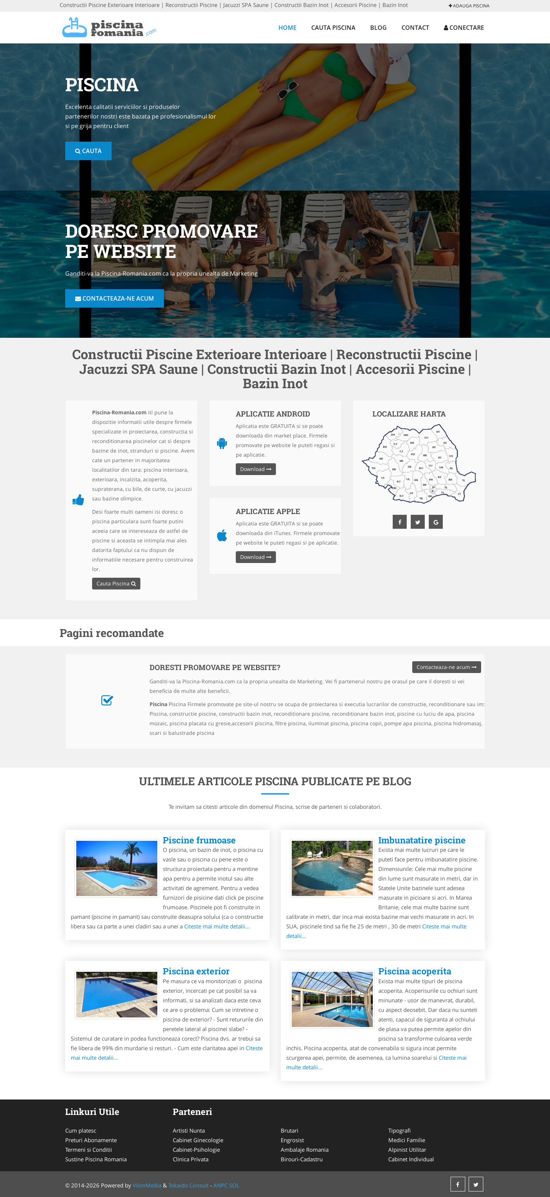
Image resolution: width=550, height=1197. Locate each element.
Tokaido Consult (188, 1185)
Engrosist (292, 1140)
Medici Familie (406, 1140)
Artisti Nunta (189, 1130)
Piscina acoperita (414, 971)
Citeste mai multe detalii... (217, 926)
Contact (415, 28)
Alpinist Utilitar (407, 1149)
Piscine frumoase (199, 840)
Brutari (289, 1130)
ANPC (220, 1185)
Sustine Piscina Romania (96, 1159)
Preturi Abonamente (91, 1140)
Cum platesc (80, 1130)
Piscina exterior (196, 971)
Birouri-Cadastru (302, 1159)
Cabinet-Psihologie (196, 1149)
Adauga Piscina (469, 6)
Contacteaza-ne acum (114, 298)
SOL (234, 1185)
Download (256, 468)
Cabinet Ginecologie (198, 1140)
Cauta (88, 151)
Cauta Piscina (333, 28)
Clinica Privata (191, 1159)
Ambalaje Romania (305, 1149)
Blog (378, 28)
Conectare (464, 28)
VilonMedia (147, 1185)
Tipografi (399, 1130)
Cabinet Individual (411, 1159)
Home (287, 28)
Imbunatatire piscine (422, 840)
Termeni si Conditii (88, 1149)
